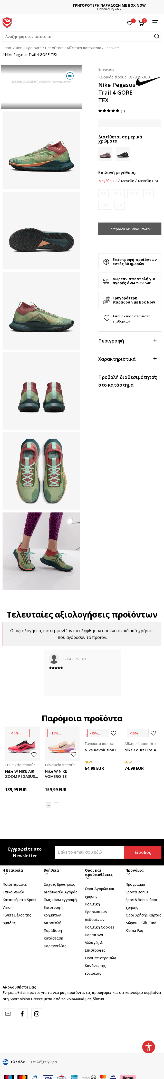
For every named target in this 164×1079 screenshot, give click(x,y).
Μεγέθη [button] (127, 181)
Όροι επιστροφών (100, 957)
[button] (82, 37)
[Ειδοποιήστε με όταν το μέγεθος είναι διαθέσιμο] (103, 193)
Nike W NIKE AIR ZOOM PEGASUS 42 (20, 774)
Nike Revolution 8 (101, 749)
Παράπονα (94, 934)
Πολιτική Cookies (99, 927)
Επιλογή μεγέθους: (117, 172)
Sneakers (112, 47)
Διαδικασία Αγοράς (60, 892)
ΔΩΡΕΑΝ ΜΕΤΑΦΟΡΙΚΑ (82, 5)
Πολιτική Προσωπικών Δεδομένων (96, 912)
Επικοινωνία (13, 892)
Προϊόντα (34, 47)
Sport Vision (12, 47)
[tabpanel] (41, 87)
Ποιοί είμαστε (15, 884)
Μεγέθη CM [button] (148, 181)
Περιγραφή (127, 340)
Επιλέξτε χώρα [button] (44, 1061)
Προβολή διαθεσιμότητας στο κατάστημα (127, 380)
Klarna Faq (134, 930)
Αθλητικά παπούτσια (84, 47)
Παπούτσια (54, 47)
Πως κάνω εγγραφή (60, 899)
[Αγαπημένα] (130, 23)
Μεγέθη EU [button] (107, 181)
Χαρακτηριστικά (127, 358)
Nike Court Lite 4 (140, 749)
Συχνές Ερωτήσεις (59, 884)
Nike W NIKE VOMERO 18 (56, 774)
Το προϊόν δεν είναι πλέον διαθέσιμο (129, 231)
